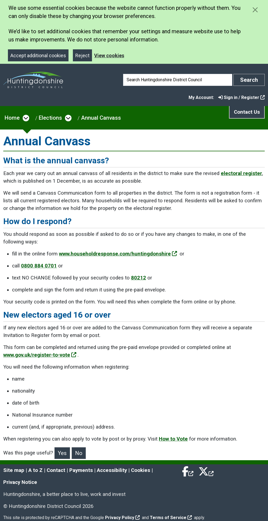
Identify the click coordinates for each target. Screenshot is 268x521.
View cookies (109, 55)
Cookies (140, 470)
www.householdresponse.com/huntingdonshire (118, 254)
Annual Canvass (101, 118)
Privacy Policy (122, 517)
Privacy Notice (20, 482)
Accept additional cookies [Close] (38, 55)
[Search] (177, 80)
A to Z (35, 470)
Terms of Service (171, 517)
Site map (13, 470)
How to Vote (173, 439)
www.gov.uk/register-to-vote (39, 355)
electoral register (241, 173)
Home (12, 118)
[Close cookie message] (255, 9)
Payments (81, 470)
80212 (138, 278)
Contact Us (247, 112)
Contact (56, 470)
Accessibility (112, 470)
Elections (50, 118)
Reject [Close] (82, 55)
